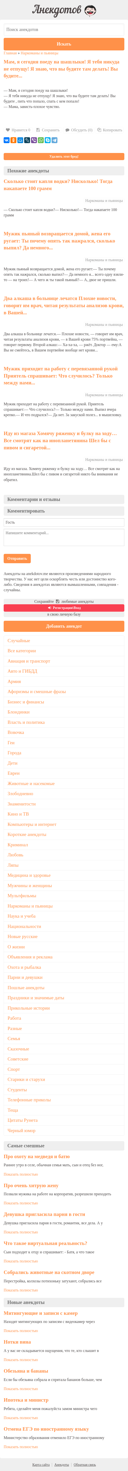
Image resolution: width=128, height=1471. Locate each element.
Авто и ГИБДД (22, 671)
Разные (15, 1028)
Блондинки (19, 711)
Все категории (22, 650)
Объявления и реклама (30, 956)
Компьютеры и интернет (32, 824)
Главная (10, 53)
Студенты (17, 1089)
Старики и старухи (26, 1079)
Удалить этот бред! (63, 156)
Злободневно (20, 793)
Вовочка (16, 732)
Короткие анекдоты (27, 834)
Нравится (18, 130)
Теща (13, 1110)
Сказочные (18, 1048)
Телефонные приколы (29, 1099)
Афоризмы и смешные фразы (37, 691)
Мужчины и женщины (30, 885)
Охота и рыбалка (24, 967)
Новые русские (23, 936)
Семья (14, 1038)
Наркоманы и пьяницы (39, 53)
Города (14, 752)
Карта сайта (41, 1465)
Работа (14, 1018)
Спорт (14, 1069)
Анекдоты (61, 1465)
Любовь (15, 854)
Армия (14, 681)
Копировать (109, 130)
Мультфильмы (22, 895)
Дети (13, 763)
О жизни (16, 946)
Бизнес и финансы (26, 701)
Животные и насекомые (31, 783)
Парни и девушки (25, 977)
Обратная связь (85, 1465)
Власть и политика (26, 722)
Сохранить (47, 130)
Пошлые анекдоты (26, 987)
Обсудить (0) (79, 130)
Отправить (17, 558)
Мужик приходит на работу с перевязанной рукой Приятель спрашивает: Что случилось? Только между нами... (61, 375)
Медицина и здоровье (29, 875)
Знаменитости (22, 803)
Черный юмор (21, 1130)
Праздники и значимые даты (36, 997)
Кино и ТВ (18, 814)
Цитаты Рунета (23, 1120)
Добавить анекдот (64, 626)
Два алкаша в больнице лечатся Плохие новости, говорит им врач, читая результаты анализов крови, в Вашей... (64, 305)
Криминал (18, 844)
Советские (18, 1059)
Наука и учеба (21, 916)
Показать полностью (21, 1174)
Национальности (24, 926)
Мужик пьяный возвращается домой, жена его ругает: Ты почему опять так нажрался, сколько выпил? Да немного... (59, 240)
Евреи (14, 773)
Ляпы (13, 865)
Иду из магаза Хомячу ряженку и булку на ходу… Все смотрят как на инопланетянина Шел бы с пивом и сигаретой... (60, 440)
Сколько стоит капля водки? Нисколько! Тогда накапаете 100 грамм (58, 184)
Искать (64, 44)
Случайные (19, 640)
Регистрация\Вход (64, 608)
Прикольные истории (29, 1008)
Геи (11, 742)
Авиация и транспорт (29, 661)
